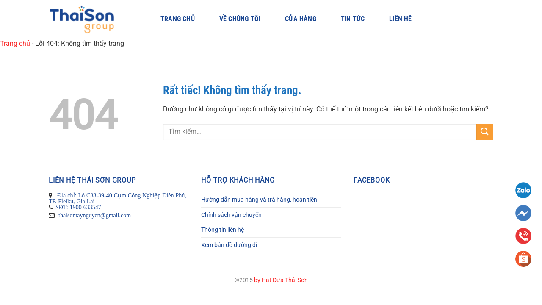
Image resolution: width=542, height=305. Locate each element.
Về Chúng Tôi (239, 19)
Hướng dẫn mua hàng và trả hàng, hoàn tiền (259, 199)
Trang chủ (177, 19)
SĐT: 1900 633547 (78, 207)
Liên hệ (400, 19)
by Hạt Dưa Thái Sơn (281, 280)
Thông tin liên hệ (222, 229)
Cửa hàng (300, 19)
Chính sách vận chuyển (231, 214)
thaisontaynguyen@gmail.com (94, 215)
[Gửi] (484, 132)
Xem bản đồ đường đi (229, 244)
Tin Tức (353, 19)
